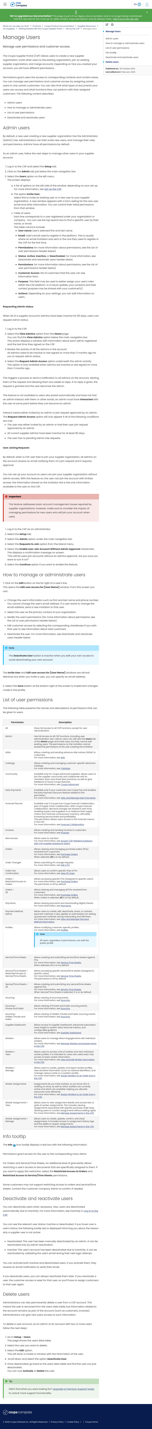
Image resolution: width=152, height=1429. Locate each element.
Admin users (112, 38)
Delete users (112, 61)
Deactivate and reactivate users (122, 57)
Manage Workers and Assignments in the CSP (65, 1045)
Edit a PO (65, 865)
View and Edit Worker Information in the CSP (64, 1061)
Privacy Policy (57, 1422)
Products (37, 26)
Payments (66, 905)
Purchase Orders (69, 854)
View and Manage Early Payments (78, 797)
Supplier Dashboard (71, 1032)
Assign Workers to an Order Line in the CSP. (64, 1095)
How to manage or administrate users (125, 43)
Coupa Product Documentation (59, 26)
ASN (63, 757)
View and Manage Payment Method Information (61, 920)
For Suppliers (9, 28)
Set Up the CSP (73, 28)
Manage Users (113, 31)
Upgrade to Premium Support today (73, 1389)
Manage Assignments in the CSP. (77, 1113)
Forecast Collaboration (72, 824)
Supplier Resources (87, 26)
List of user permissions (117, 47)
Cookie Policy (73, 1422)
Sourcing (65, 1000)
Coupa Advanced (70, 784)
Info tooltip (111, 52)
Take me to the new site (125, 18)
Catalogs (65, 768)
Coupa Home (91, 1422)
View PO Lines (68, 873)
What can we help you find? (16, 26)
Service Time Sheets (71, 962)
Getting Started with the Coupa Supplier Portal (40, 28)
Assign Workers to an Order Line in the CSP (64, 1077)
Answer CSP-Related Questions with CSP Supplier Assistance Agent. (63, 842)
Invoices (65, 832)
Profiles (64, 930)
